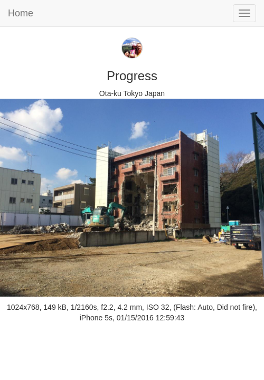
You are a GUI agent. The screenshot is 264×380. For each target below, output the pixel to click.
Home (20, 13)
